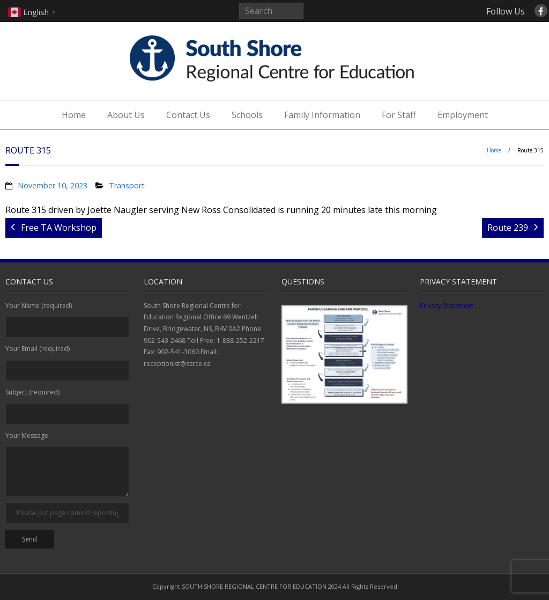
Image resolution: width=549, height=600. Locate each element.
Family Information (322, 115)
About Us (126, 115)
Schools (247, 115)
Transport (127, 185)
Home (74, 115)
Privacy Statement (446, 305)
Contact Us (188, 115)
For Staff (399, 115)
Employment (462, 115)
